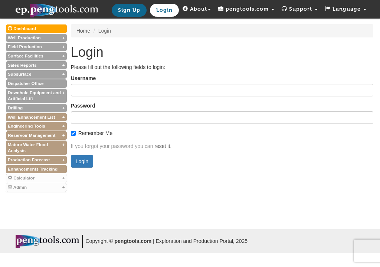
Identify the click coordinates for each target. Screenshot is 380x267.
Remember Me (92, 133)
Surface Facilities (36, 56)
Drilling (36, 108)
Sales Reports (36, 65)
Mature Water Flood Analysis (36, 147)
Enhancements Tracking (33, 169)
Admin (36, 187)
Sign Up (129, 10)
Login (164, 10)
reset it (162, 146)
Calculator (36, 178)
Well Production (36, 38)
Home (83, 31)
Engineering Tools (36, 126)
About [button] (197, 9)
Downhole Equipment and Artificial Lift (36, 95)
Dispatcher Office (26, 83)
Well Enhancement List (36, 117)
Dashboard (22, 28)
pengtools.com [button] (246, 9)
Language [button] (345, 9)
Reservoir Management (36, 135)
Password (83, 106)
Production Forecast (36, 160)
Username (83, 78)
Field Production (36, 47)
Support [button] (300, 9)
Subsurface (36, 74)
